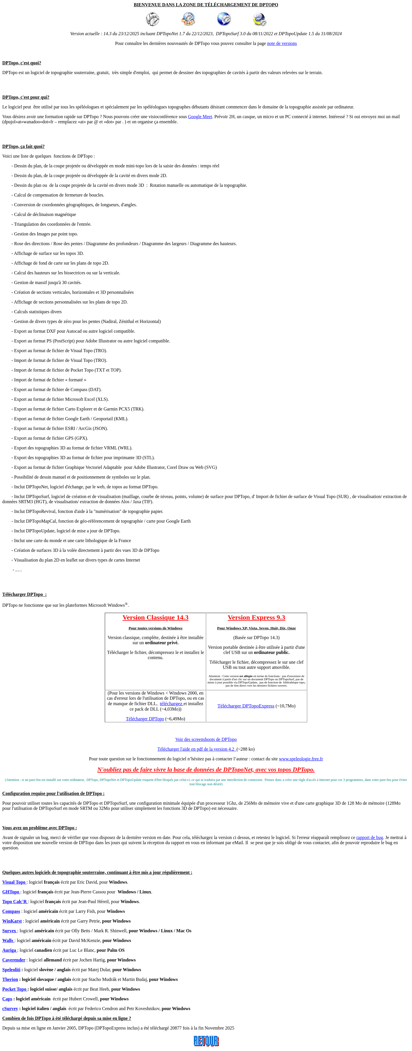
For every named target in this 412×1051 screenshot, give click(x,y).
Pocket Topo (14, 989)
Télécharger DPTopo (145, 718)
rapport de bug (369, 837)
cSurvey (10, 1008)
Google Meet (200, 116)
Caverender (13, 959)
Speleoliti (11, 969)
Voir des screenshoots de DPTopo (206, 739)
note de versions (282, 43)
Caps (7, 998)
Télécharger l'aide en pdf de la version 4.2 (196, 749)
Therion (10, 979)
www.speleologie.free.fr (301, 758)
